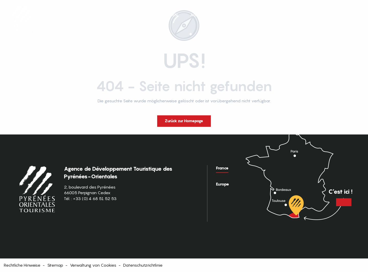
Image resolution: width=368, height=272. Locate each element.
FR (344, 14)
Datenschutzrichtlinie (143, 265)
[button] (354, 14)
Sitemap (55, 265)
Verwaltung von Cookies (93, 265)
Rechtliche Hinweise (22, 265)
